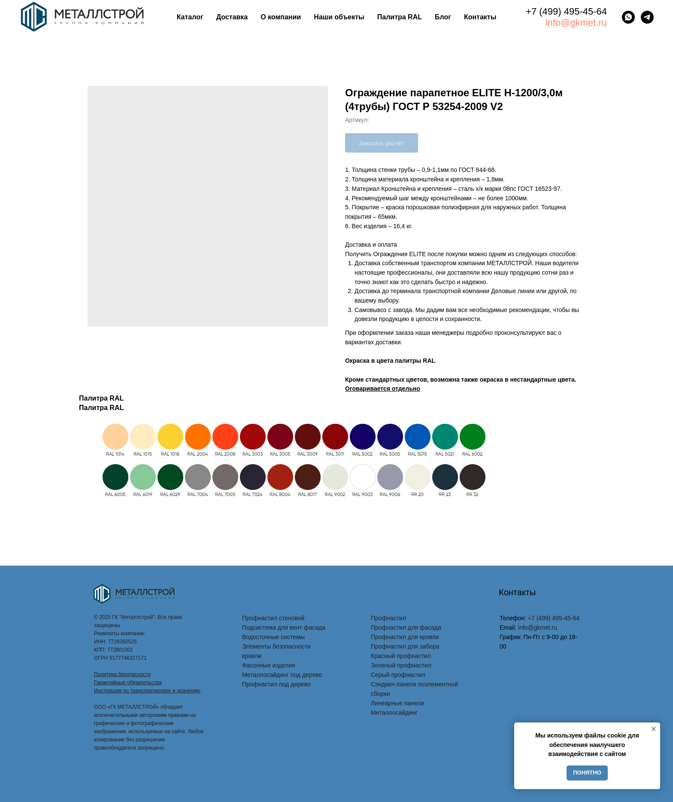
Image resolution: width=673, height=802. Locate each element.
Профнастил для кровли (405, 637)
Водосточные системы (273, 637)
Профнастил (388, 618)
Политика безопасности (122, 674)
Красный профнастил (401, 655)
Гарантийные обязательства (128, 683)
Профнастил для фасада (406, 627)
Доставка (232, 17)
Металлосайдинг (394, 712)
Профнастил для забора (405, 646)
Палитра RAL (399, 17)
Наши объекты (339, 17)
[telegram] (647, 17)
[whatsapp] (628, 17)
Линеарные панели (397, 703)
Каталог (190, 17)
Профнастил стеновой (273, 618)
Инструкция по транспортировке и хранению (147, 691)
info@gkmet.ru (576, 22)
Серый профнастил (398, 674)
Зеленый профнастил (401, 665)
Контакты (480, 17)
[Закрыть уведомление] (653, 729)
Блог (443, 17)
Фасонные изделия (268, 665)
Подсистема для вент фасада (283, 627)
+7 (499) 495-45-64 (566, 11)
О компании (281, 17)
